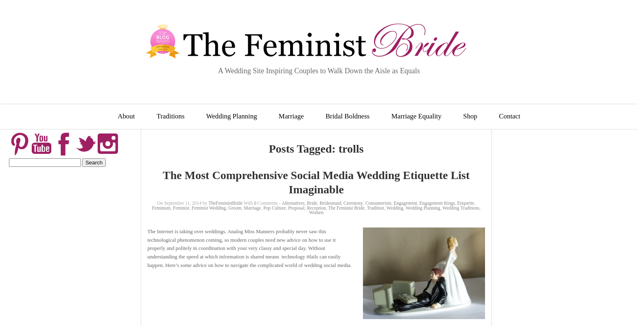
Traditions (171, 116)
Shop (470, 116)
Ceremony (353, 203)
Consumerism (378, 203)
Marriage (291, 116)
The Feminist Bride (346, 208)
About (126, 116)
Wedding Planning (231, 116)
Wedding (395, 208)
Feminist (181, 208)
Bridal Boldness (347, 116)
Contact (509, 116)
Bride (312, 203)
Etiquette (465, 203)
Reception (316, 208)
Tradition (375, 208)
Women (316, 212)
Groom (235, 208)
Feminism (161, 208)
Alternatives (293, 203)
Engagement (405, 203)
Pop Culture (274, 208)
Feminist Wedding (209, 208)
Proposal (296, 208)
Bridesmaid (330, 203)
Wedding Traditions (461, 208)
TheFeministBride (225, 203)
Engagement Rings (437, 203)
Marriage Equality (416, 116)
